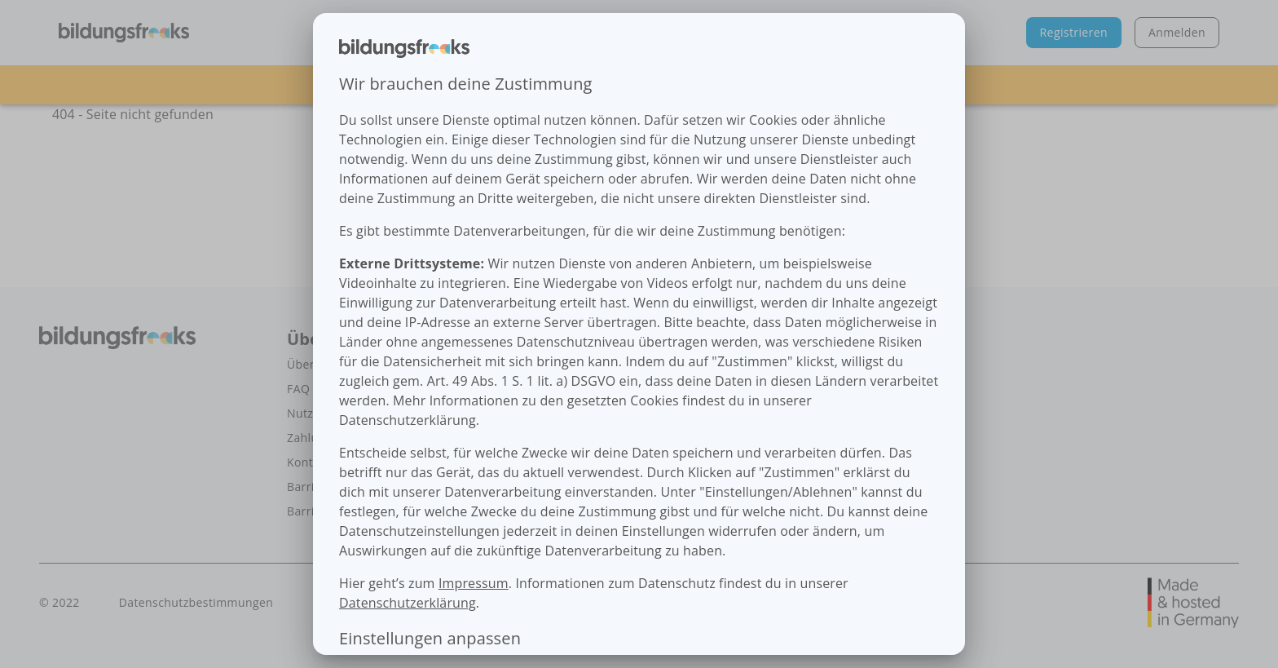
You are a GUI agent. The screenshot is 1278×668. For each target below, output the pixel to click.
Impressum (473, 583)
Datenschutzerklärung (407, 603)
